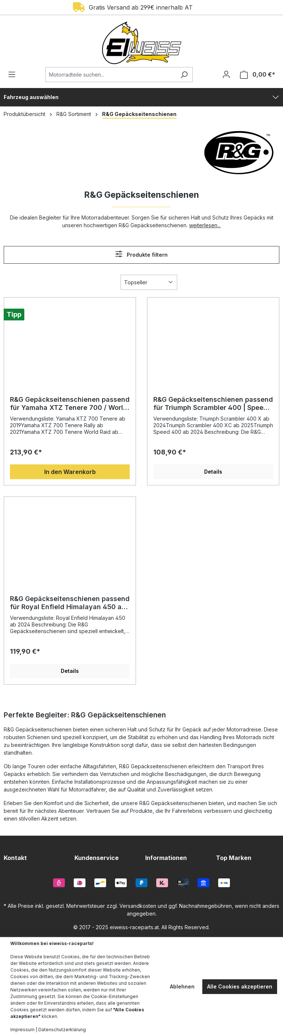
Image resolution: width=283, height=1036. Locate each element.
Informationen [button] (166, 857)
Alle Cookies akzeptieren (239, 986)
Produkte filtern (141, 253)
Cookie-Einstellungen (114, 996)
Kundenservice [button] (96, 857)
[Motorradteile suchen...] (110, 74)
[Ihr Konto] (226, 74)
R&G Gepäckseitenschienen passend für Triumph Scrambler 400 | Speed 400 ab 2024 (213, 404)
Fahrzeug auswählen (31, 97)
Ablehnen (182, 986)
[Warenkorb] (255, 74)
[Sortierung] (148, 282)
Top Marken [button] (233, 857)
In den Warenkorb (70, 471)
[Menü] (14, 74)
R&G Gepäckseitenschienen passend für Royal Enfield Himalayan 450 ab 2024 (70, 603)
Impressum (22, 1029)
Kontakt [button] (15, 857)
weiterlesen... (205, 225)
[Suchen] (184, 74)
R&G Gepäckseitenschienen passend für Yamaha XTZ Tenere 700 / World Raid (70, 404)
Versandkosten (137, 906)
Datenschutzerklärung (62, 1029)
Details (213, 471)
